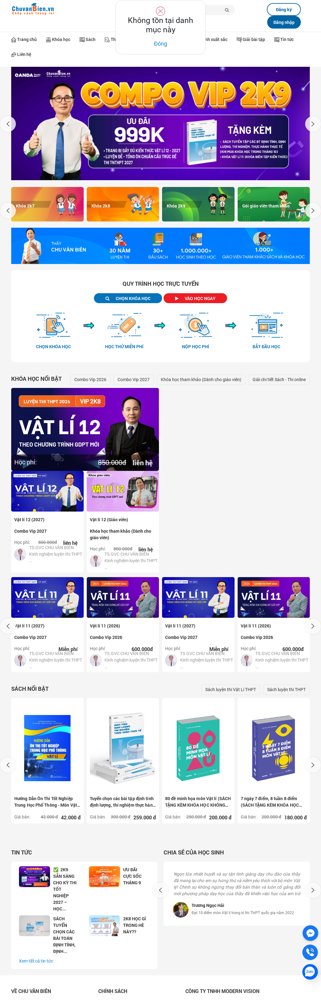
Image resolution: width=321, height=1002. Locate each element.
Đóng (160, 43)
